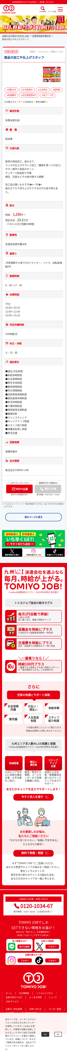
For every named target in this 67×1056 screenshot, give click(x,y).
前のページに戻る (33, 517)
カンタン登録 (52, 11)
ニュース (53, 997)
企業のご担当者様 (14, 1009)
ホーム (9, 993)
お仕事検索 (42, 11)
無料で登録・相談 (32, 853)
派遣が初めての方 (14, 997)
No (58, 1034)
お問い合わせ (35, 1009)
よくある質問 (35, 997)
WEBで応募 (20, 489)
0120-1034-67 (33, 906)
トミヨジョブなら (44, 993)
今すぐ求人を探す (32, 797)
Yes (45, 1034)
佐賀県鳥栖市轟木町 (41, 35)
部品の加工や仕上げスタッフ (24, 57)
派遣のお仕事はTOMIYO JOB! (15, 35)
